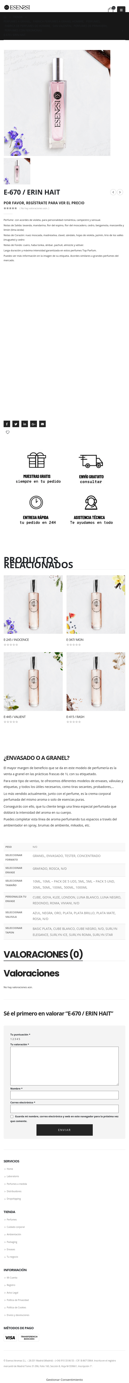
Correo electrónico (22, 1102)
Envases (11, 1249)
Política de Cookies (16, 1307)
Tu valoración (19, 1044)
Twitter (15, 424)
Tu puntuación (20, 1034)
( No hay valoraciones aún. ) (34, 208)
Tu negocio (12, 1256)
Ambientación (14, 1234)
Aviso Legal (12, 1292)
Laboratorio (13, 1176)
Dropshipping (14, 1198)
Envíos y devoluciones (18, 1315)
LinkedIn (24, 424)
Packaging (12, 1242)
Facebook (7, 424)
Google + (33, 424)
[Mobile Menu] (121, 10)
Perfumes (12, 1219)
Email (42, 424)
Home (10, 1168)
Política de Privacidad (18, 1300)
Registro (11, 1285)
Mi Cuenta (12, 1277)
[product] (33, 604)
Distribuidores (14, 1191)
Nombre (16, 1088)
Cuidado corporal (16, 1227)
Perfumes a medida (17, 1183)
